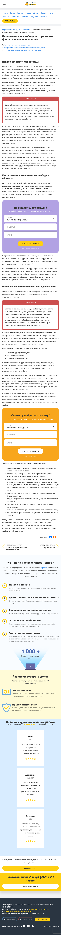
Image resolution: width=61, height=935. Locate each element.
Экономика (26, 30)
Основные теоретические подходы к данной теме (22, 50)
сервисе (43, 568)
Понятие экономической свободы (17, 45)
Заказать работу (30, 868)
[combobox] (30, 218)
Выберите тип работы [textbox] (17, 220)
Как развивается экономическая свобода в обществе (24, 48)
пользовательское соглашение (38, 909)
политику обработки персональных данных (17, 911)
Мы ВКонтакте (9, 919)
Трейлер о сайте (26, 919)
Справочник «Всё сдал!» (11, 30)
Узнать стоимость (30, 244)
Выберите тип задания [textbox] (17, 427)
